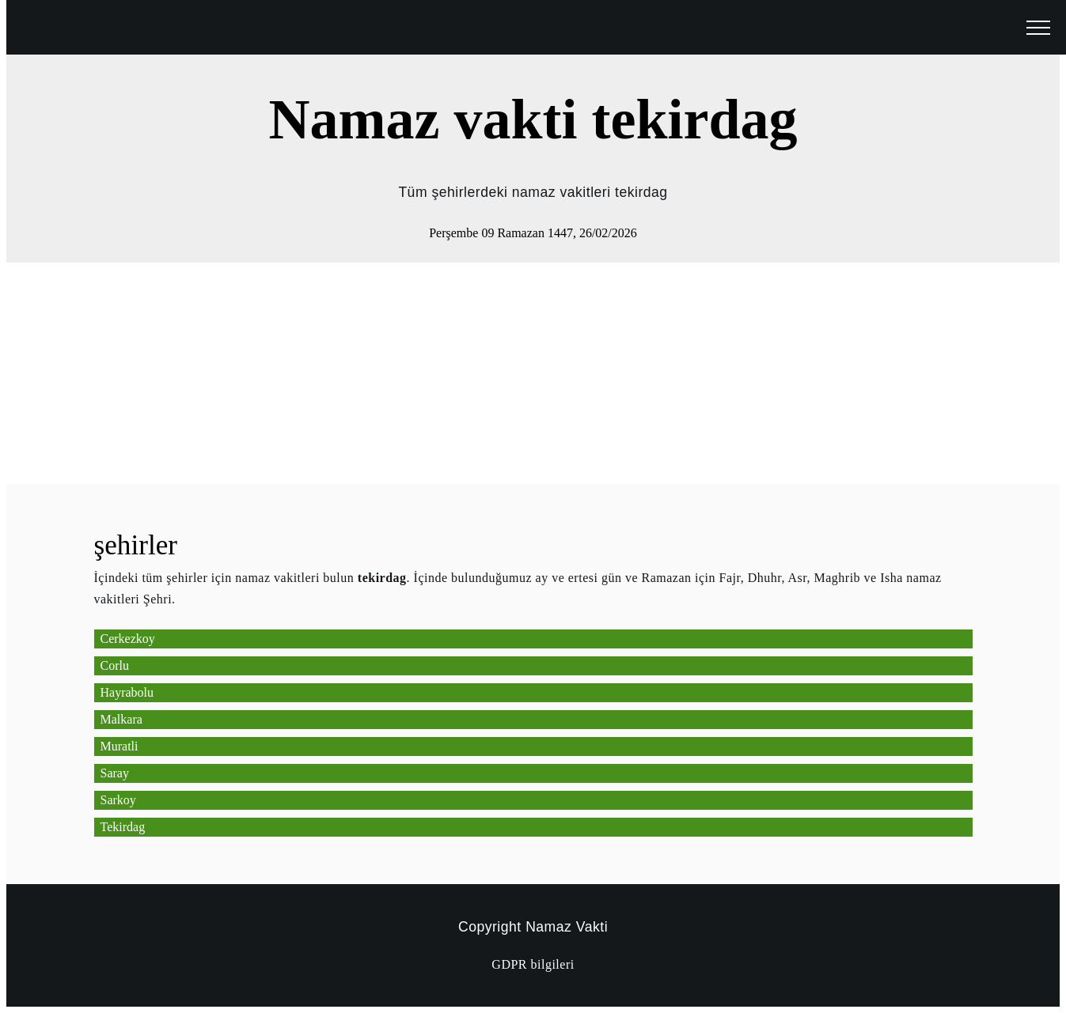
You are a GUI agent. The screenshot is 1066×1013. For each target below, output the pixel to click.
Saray (115, 773)
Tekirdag (123, 826)
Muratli (119, 746)
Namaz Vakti (566, 927)
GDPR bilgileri (532, 964)
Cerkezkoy (128, 638)
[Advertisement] (481, 373)
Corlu (115, 665)
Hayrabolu (127, 692)
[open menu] (1038, 28)
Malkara (121, 719)
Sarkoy (118, 800)
